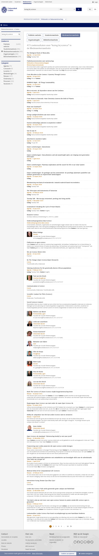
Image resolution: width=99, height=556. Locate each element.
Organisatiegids (38, 2)
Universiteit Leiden (6, 2)
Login (96, 2)
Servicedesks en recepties (9, 537)
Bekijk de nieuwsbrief (80, 537)
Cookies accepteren (67, 554)
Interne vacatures (31, 543)
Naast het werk (30, 549)
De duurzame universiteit (33, 540)
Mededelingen (10, 73)
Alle (61, 9)
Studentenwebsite (10, 49)
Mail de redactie (6, 543)
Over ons (28, 537)
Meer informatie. (37, 554)
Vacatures (10, 84)
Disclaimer (4, 549)
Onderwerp (10, 79)
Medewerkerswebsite (7, 29)
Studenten (18, 2)
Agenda (10, 66)
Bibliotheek (48, 2)
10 (68, 526)
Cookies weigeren (86, 554)
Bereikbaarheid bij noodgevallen (59, 537)
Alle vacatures (29, 546)
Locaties (10, 71)
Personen (10, 81)
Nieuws (10, 76)
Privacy (3, 546)
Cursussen (10, 68)
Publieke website (10, 45)
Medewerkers (27, 2)
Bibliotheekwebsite (10, 56)
